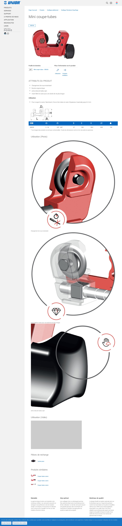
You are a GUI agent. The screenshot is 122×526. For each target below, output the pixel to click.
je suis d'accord (6, 523)
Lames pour (41, 461)
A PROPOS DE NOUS (11, 17)
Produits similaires (64, 74)
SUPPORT (7, 14)
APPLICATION (9, 20)
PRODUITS (8, 8)
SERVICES (7, 11)
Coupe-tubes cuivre (43, 476)
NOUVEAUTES (9, 23)
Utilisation (57, 74)
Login (6, 26)
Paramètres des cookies (19, 523)
